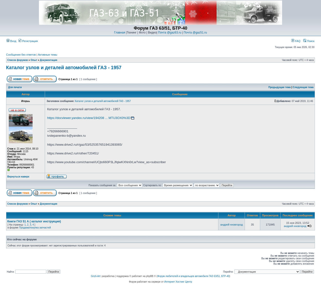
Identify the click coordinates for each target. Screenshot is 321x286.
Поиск (308, 41)
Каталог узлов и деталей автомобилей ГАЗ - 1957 (63, 67)
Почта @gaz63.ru (169, 32)
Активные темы (47, 54)
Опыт (34, 60)
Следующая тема (303, 87)
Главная (119, 32)
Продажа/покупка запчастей (35, 227)
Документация (48, 60)
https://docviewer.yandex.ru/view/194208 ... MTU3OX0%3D (88, 118)
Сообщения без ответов (21, 54)
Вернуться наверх (18, 176)
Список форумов (17, 60)
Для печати (15, 87)
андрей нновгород (231, 224)
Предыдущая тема (279, 87)
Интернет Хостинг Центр (178, 281)
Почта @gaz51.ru (195, 32)
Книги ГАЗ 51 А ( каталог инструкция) (34, 221)
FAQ (295, 41)
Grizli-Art (95, 276)
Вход (11, 41)
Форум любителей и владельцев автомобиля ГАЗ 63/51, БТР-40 (193, 276)
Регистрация (28, 41)
